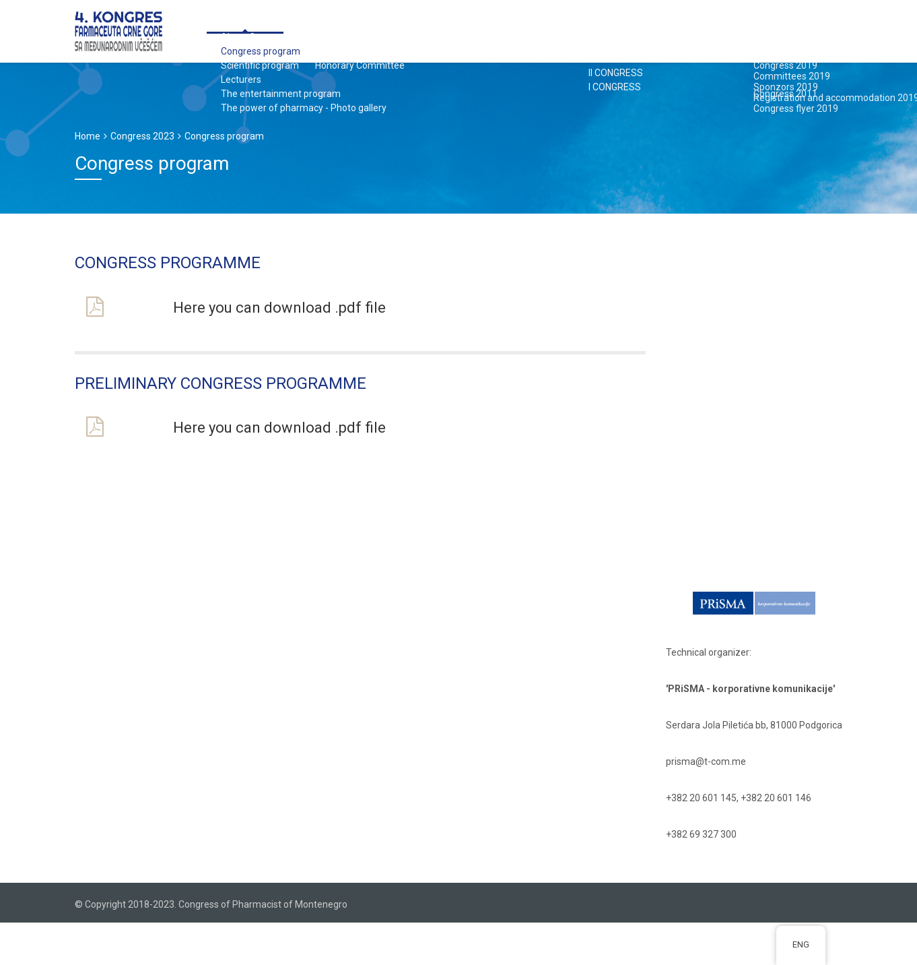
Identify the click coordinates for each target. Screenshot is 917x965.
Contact (778, 30)
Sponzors (453, 30)
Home (87, 136)
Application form (370, 30)
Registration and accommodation (569, 30)
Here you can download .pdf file (279, 307)
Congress (213, 30)
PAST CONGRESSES (700, 30)
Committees (284, 30)
